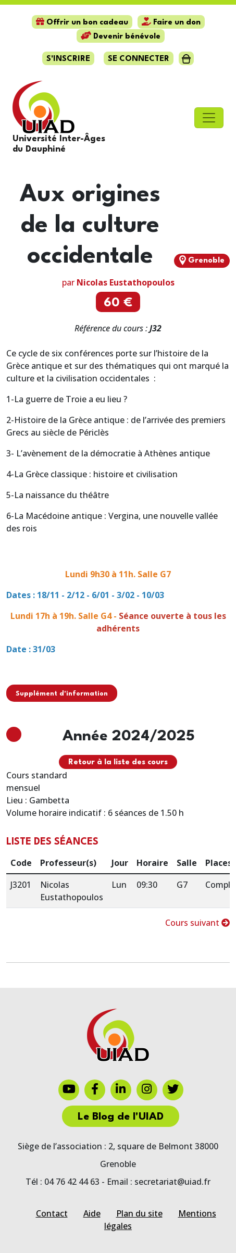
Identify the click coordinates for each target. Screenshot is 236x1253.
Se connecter (138, 59)
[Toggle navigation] (208, 117)
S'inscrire (68, 59)
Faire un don (171, 23)
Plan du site (139, 1213)
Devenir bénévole (120, 37)
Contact (52, 1213)
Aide (92, 1213)
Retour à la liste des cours (118, 762)
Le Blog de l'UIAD (121, 1117)
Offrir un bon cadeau (82, 23)
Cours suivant (197, 922)
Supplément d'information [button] (62, 693)
